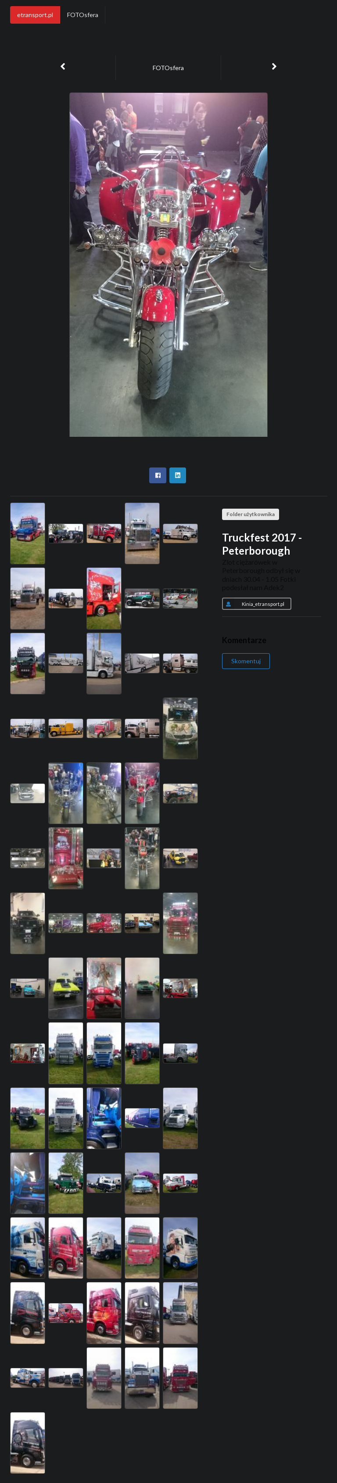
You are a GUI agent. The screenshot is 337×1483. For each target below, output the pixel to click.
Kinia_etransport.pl (253, 604)
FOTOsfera (82, 14)
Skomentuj (246, 661)
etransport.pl (35, 14)
